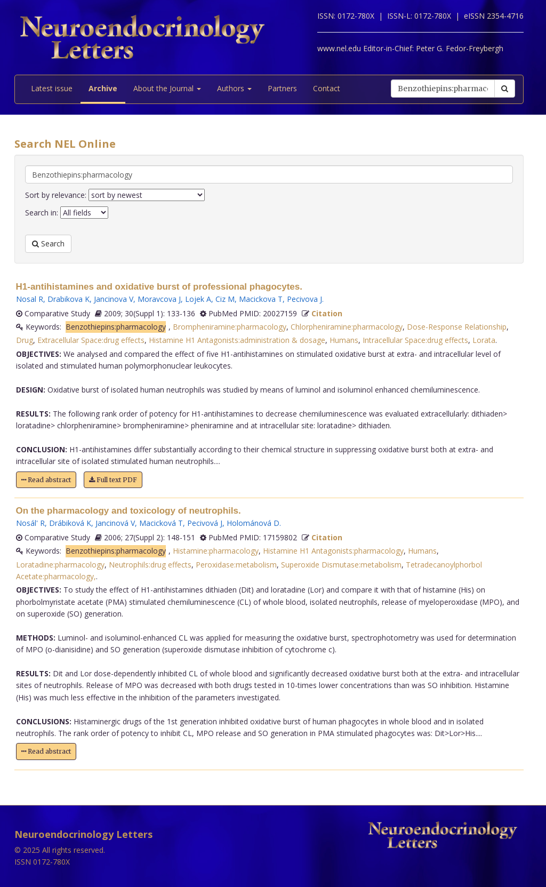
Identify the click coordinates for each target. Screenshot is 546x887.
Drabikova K (68, 299)
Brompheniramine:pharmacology (229, 327)
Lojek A (198, 299)
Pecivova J (304, 299)
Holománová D (253, 523)
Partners (282, 88)
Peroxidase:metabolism (236, 565)
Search (48, 243)
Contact (326, 88)
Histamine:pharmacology (216, 551)
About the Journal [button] (167, 88)
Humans (344, 340)
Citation (326, 313)
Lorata (483, 340)
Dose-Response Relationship (457, 327)
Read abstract (46, 480)
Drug (24, 340)
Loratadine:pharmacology (60, 565)
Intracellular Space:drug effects (415, 340)
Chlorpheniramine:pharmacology (347, 327)
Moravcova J (159, 299)
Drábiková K (70, 523)
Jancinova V (113, 299)
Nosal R (29, 299)
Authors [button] (234, 88)
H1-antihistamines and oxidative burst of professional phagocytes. (159, 287)
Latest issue (52, 88)
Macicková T (161, 523)
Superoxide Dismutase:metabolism (341, 565)
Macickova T (261, 299)
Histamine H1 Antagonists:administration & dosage (237, 340)
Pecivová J (204, 523)
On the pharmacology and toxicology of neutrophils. (128, 511)
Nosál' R (30, 523)
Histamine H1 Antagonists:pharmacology (333, 551)
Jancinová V (115, 523)
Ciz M (225, 299)
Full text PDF (113, 480)
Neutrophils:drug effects (150, 565)
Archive (103, 88)
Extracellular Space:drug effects (90, 340)
